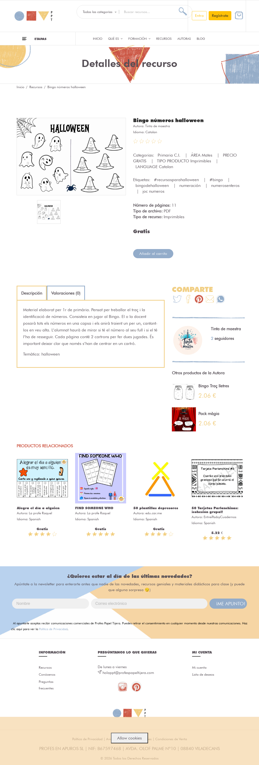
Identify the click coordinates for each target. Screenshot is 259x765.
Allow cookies (129, 738)
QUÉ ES (115, 38)
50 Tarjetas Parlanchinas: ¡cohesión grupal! (215, 510)
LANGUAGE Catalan (154, 166)
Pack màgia (208, 413)
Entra (199, 15)
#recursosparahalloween (177, 179)
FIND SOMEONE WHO (94, 508)
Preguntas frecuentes (47, 686)
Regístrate (220, 15)
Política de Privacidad (53, 629)
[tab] (31, 292)
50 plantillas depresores (155, 508)
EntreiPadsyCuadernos (220, 517)
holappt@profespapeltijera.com (128, 672)
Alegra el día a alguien (38, 508)
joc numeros (153, 191)
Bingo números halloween (170, 120)
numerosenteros (225, 185)
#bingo (216, 179)
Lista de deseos (204, 675)
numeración (190, 185)
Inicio (97, 38)
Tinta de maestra (157, 126)
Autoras (184, 38)
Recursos (164, 38)
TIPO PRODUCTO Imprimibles (184, 160)
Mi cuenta (200, 667)
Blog (201, 38)
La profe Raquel (40, 513)
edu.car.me (153, 513)
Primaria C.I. (169, 154)
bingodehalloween (153, 185)
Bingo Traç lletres (213, 385)
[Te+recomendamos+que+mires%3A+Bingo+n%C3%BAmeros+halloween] (188, 299)
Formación (139, 38)
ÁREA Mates (202, 154)
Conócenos (48, 675)
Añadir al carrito (153, 253)
